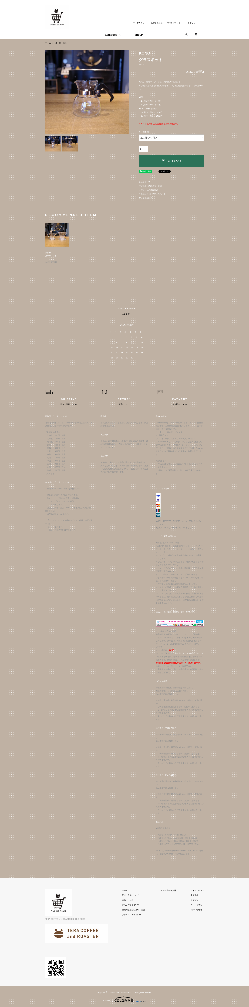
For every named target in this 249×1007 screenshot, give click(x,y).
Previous (49, 92)
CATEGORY (111, 35)
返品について (144, 182)
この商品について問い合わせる (152, 194)
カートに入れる (171, 160)
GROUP (139, 35)
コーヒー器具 (61, 43)
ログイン (191, 23)
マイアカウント (139, 23)
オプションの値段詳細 (148, 190)
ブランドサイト (174, 23)
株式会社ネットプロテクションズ (189, 653)
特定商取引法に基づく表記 (150, 186)
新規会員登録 (156, 23)
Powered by (124, 999)
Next (124, 92)
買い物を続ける (145, 198)
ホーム (48, 43)
